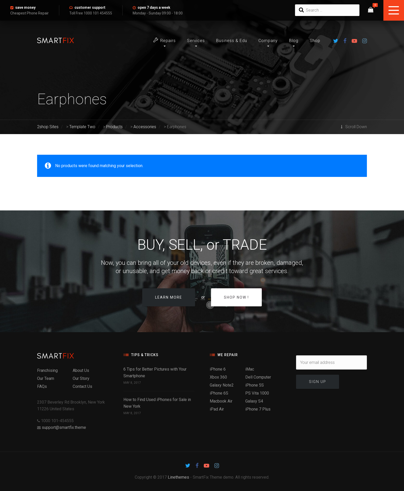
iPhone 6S (219, 393)
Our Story (81, 378)
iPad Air (217, 409)
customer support (89, 7)
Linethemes (178, 477)
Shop (315, 40)
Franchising (47, 370)
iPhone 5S (254, 385)
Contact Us (82, 386)
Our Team (45, 378)
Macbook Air (221, 401)
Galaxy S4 (254, 401)
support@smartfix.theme (64, 427)
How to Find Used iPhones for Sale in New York (157, 403)
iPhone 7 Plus (258, 409)
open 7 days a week (154, 7)
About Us (81, 370)
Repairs (164, 40)
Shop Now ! (236, 297)
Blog (293, 40)
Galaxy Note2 (222, 385)
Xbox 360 (218, 377)
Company (268, 40)
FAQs (42, 386)
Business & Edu (231, 40)
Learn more (168, 297)
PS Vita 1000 (257, 393)
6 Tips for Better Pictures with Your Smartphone (155, 372)
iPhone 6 (218, 369)
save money (25, 7)
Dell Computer (258, 377)
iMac (249, 369)
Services (196, 40)
